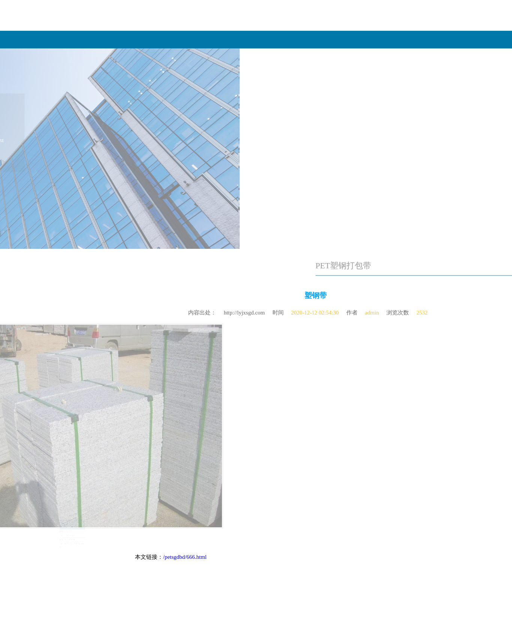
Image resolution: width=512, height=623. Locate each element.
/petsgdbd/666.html (185, 557)
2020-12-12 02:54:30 (315, 310)
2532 (422, 310)
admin (372, 310)
